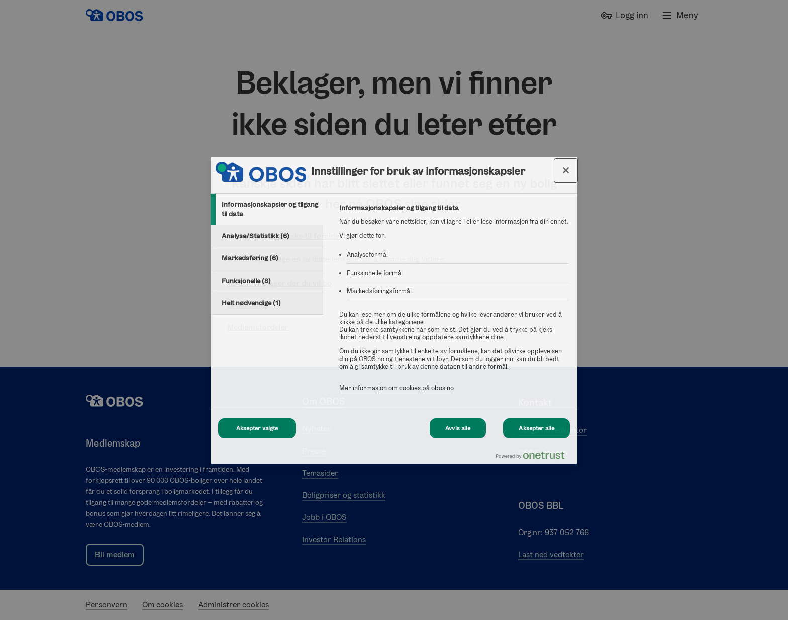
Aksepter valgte (257, 428)
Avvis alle (457, 428)
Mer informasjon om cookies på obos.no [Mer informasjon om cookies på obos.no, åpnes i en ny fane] (396, 388)
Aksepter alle (536, 428)
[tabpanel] (454, 303)
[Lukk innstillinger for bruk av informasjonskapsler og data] (566, 170)
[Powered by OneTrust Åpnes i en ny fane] (534, 457)
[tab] (267, 209)
